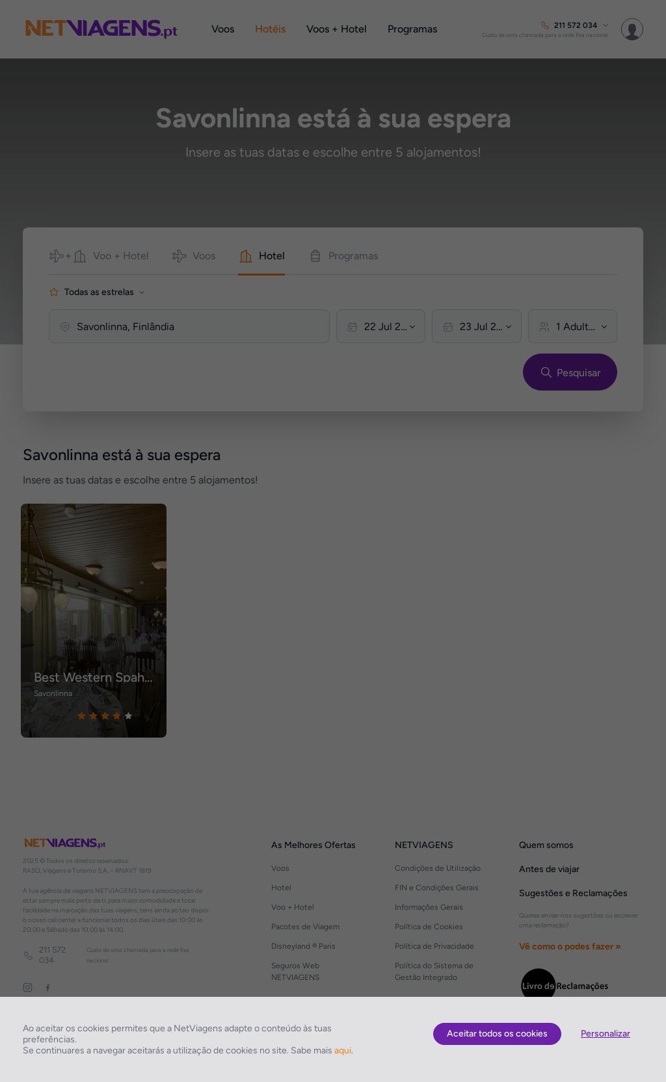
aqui (342, 1050)
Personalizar (605, 1033)
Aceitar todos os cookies (497, 1033)
